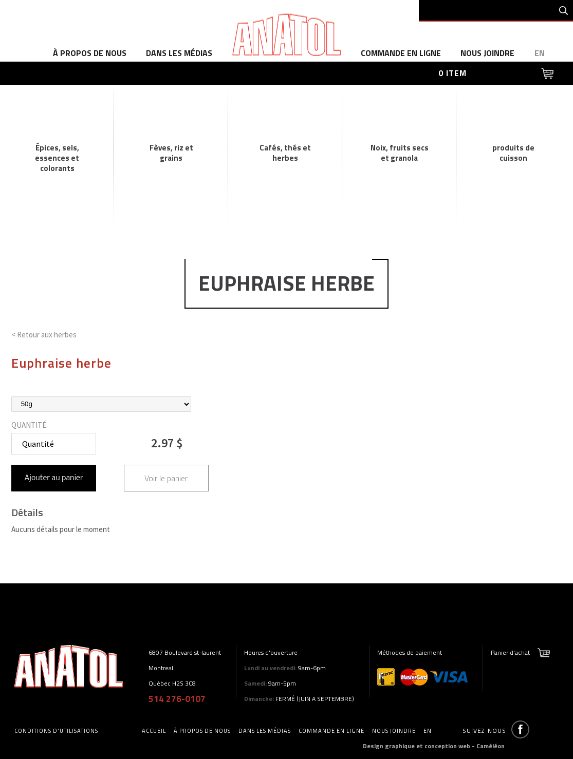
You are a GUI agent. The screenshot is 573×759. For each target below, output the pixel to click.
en (539, 53)
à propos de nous (89, 53)
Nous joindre (487, 53)
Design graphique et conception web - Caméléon (434, 746)
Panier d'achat (510, 652)
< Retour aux (44, 334)
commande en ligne (401, 53)
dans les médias (179, 53)
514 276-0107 (177, 699)
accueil (154, 731)
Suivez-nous (484, 730)
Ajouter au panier (54, 478)
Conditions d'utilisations (56, 731)
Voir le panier (166, 478)
